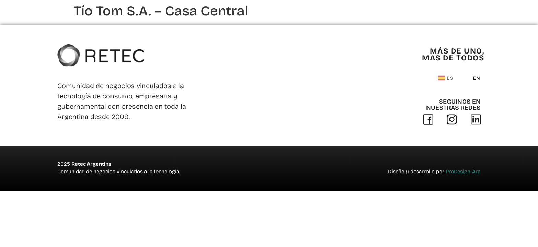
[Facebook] (428, 119)
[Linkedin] (476, 119)
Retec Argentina (91, 164)
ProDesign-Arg (463, 171)
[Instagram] (452, 119)
